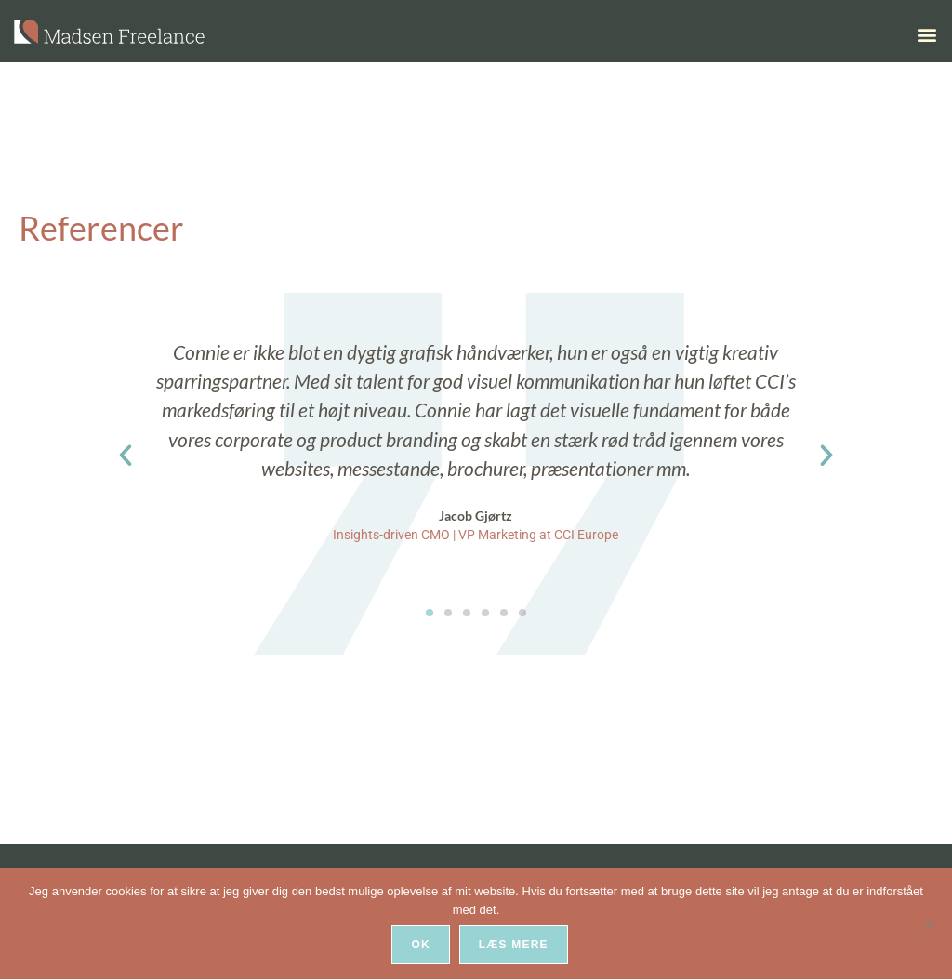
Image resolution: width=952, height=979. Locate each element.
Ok (421, 945)
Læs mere (514, 945)
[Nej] (928, 924)
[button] (927, 35)
